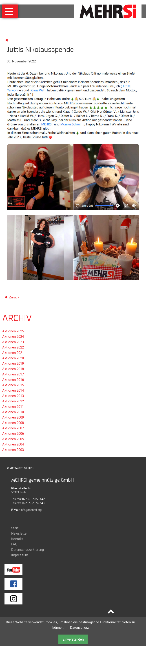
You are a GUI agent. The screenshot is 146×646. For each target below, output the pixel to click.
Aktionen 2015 (13, 385)
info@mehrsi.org (31, 510)
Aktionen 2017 (13, 374)
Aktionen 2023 (13, 342)
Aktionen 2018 (13, 368)
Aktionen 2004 (13, 444)
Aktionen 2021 (13, 352)
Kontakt (17, 538)
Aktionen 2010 (13, 412)
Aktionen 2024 (13, 336)
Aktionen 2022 (13, 347)
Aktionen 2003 (13, 449)
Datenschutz (79, 627)
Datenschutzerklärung (27, 549)
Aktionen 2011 (13, 406)
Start (14, 528)
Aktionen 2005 (13, 439)
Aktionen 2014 (13, 390)
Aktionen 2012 (13, 401)
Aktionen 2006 (13, 433)
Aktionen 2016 (13, 379)
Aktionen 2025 (13, 331)
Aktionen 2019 (13, 363)
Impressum (19, 555)
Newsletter (19, 533)
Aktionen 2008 (13, 422)
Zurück (14, 297)
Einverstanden (73, 639)
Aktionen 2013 (13, 395)
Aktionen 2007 (13, 428)
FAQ (14, 544)
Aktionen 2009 (13, 417)
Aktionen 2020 (13, 358)
